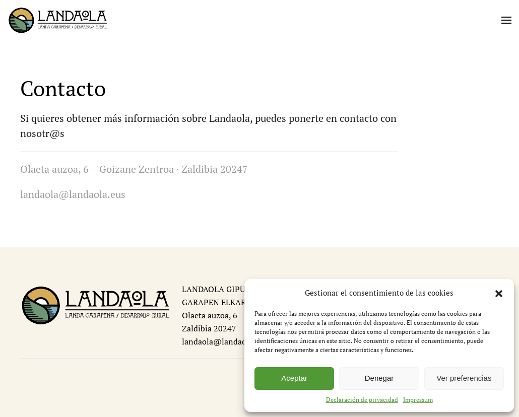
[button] (499, 293)
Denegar (379, 378)
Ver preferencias (463, 378)
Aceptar (294, 378)
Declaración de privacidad (362, 399)
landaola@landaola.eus (224, 341)
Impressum (418, 399)
